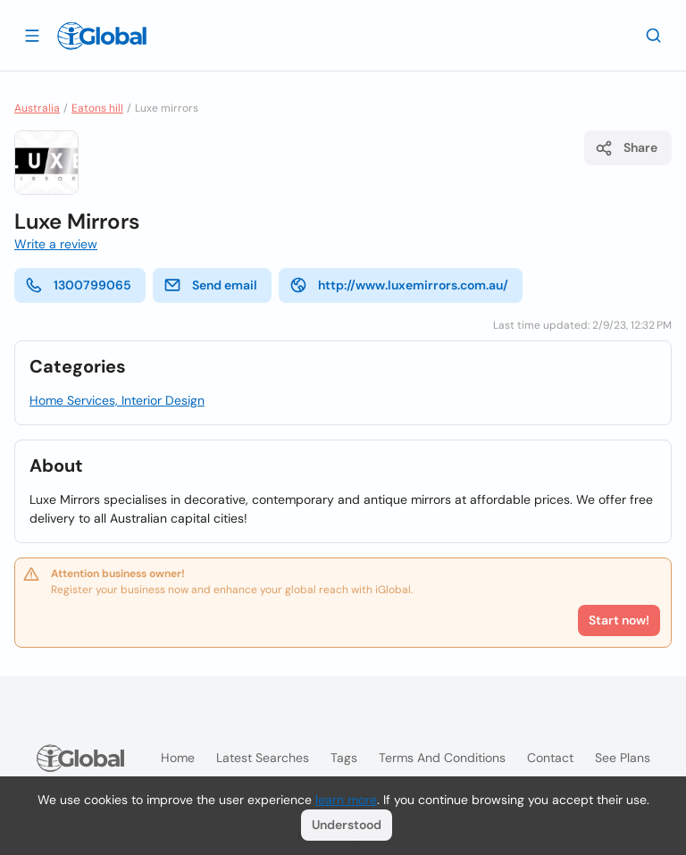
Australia (37, 108)
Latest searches (262, 758)
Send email (210, 285)
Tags (343, 758)
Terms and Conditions (442, 758)
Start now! (619, 620)
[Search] (654, 35)
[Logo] (101, 36)
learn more (346, 800)
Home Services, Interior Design (117, 400)
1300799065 (78, 285)
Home (178, 758)
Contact (550, 758)
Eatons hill (97, 108)
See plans (622, 758)
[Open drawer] (32, 35)
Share (626, 148)
